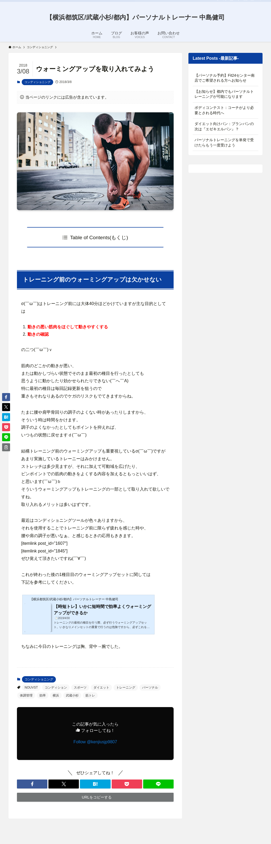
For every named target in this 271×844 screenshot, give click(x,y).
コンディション (56, 687)
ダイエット (101, 687)
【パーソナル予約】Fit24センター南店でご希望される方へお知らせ (225, 78)
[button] (32, 784)
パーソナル (150, 687)
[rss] (245, 3)
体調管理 (26, 695)
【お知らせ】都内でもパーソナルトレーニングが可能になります (224, 94)
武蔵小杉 (72, 695)
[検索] (259, 3)
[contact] (252, 3)
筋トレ (90, 695)
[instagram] (231, 3)
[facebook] (217, 3)
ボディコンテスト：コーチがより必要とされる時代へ (224, 110)
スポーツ (80, 687)
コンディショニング (37, 82)
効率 (42, 695)
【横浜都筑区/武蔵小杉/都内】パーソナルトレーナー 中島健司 (135, 17)
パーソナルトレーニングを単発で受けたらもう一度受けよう (224, 142)
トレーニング (125, 687)
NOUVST (31, 687)
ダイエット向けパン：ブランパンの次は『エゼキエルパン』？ (224, 126)
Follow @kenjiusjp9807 (95, 742)
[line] (238, 3)
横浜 (56, 695)
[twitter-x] (224, 3)
